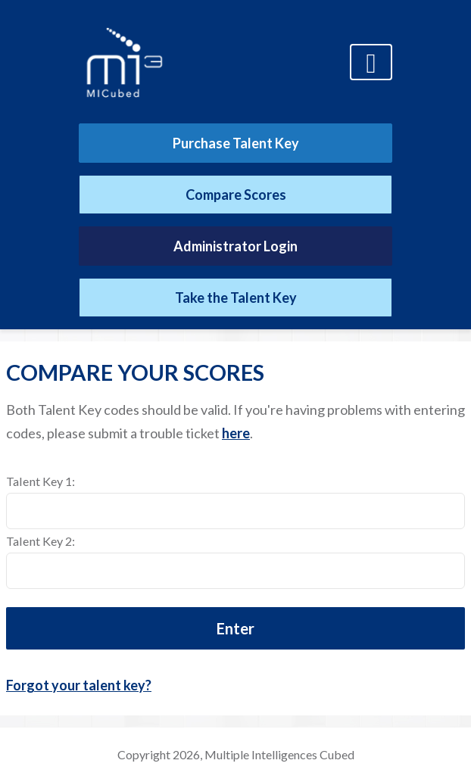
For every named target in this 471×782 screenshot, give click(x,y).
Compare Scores (236, 194)
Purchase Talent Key (236, 143)
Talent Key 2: (40, 541)
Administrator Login (235, 246)
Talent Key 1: (40, 481)
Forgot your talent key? (78, 685)
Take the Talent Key (236, 297)
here (236, 433)
